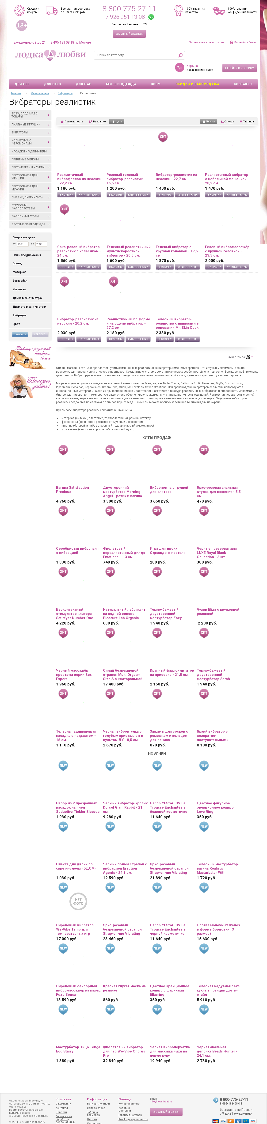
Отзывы (92, 1119)
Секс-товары (40, 79)
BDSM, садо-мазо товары (30, 101)
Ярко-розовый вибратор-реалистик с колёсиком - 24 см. (79, 237)
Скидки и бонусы (33, 10)
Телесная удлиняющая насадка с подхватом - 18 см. (76, 722)
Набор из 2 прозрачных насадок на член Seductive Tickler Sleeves (77, 793)
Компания (63, 1099)
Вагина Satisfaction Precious (72, 476)
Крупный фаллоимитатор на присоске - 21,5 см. (172, 659)
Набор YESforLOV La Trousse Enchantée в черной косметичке (168, 915)
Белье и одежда (121, 70)
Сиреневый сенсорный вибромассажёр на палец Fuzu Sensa (78, 976)
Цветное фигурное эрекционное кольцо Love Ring (215, 793)
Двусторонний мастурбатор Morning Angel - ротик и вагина (122, 478)
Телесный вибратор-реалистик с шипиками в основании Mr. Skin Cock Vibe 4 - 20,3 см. (177, 309)
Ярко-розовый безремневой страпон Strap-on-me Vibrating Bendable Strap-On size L (171, 854)
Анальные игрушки (30, 111)
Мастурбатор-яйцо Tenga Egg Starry (78, 1035)
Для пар (84, 70)
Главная (16, 79)
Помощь (125, 1099)
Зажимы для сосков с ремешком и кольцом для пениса (169, 722)
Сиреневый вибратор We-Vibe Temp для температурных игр (75, 915)
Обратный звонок (129, 34)
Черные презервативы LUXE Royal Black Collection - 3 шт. (217, 539)
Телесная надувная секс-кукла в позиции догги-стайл (219, 976)
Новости (61, 1112)
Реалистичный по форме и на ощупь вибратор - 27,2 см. (128, 309)
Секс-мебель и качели (30, 153)
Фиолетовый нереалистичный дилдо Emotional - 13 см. (124, 539)
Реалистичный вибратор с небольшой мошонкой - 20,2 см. (227, 165)
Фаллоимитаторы (30, 202)
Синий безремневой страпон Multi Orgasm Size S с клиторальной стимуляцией (122, 661)
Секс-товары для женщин (30, 163)
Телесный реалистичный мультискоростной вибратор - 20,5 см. (129, 237)
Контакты (243, 70)
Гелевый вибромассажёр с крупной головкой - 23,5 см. (227, 237)
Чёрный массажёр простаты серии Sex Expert (74, 661)
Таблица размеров (93, 1113)
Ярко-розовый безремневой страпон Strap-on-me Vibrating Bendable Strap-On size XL (123, 915)
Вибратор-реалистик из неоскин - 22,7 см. (176, 163)
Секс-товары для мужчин (30, 174)
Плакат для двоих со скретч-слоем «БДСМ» (76, 852)
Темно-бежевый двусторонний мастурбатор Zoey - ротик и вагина (167, 600)
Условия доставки (124, 1109)
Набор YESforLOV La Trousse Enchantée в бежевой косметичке (168, 793)
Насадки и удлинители (29, 138)
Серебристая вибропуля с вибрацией (77, 537)
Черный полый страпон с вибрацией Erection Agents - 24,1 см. (125, 854)
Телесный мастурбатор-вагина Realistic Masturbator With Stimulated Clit (218, 854)
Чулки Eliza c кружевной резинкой (218, 598)
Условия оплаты (129, 1103)
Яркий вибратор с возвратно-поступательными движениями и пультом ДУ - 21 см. (217, 722)
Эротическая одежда (30, 210)
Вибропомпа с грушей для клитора (169, 476)
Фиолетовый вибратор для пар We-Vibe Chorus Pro (124, 1037)
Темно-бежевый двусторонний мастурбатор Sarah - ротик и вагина (214, 661)
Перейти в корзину (239, 54)
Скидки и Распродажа (197, 70)
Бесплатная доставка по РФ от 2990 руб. (75, 10)
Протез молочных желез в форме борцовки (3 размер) (218, 915)
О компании (63, 1103)
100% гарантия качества (195, 10)
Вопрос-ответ (96, 1107)
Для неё (22, 70)
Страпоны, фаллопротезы (30, 193)
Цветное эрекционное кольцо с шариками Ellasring (169, 976)
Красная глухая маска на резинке (124, 974)
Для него (52, 70)
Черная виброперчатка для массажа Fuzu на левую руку (170, 1037)
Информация (97, 1099)
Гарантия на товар (130, 1114)
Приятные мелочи (30, 146)
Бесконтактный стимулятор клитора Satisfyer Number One (74, 600)
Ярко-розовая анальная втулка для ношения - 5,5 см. (219, 478)
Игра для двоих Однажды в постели (168, 537)
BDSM (156, 70)
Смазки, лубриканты (30, 183)
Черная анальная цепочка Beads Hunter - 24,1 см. (217, 1037)
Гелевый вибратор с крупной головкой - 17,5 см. (177, 237)
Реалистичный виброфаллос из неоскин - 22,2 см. (79, 165)
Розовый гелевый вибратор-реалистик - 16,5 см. (126, 165)
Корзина (192, 52)
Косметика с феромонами (30, 128)
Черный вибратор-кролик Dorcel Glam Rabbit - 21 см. (125, 793)
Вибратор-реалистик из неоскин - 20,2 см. (78, 307)
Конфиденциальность (133, 1119)
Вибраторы (30, 119)
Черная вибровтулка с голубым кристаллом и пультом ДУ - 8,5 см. (123, 722)
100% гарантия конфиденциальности (242, 10)
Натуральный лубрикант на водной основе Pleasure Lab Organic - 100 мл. (124, 600)
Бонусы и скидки (98, 1103)
